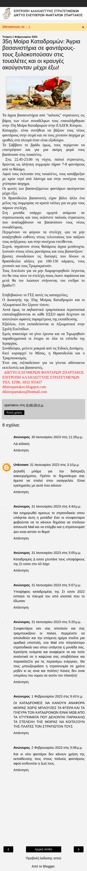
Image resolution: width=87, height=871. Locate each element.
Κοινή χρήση (14, 412)
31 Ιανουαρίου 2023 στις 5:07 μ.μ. (56, 585)
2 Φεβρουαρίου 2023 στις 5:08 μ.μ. (57, 747)
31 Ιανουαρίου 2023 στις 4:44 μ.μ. (56, 506)
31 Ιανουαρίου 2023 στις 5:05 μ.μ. (56, 553)
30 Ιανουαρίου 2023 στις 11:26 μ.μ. (57, 437)
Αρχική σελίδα (43, 849)
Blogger (49, 866)
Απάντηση (21, 450)
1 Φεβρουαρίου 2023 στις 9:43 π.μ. (57, 696)
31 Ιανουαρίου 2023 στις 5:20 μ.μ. (56, 622)
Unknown (21, 465)
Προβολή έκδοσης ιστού (43, 858)
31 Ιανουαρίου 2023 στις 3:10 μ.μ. (55, 465)
